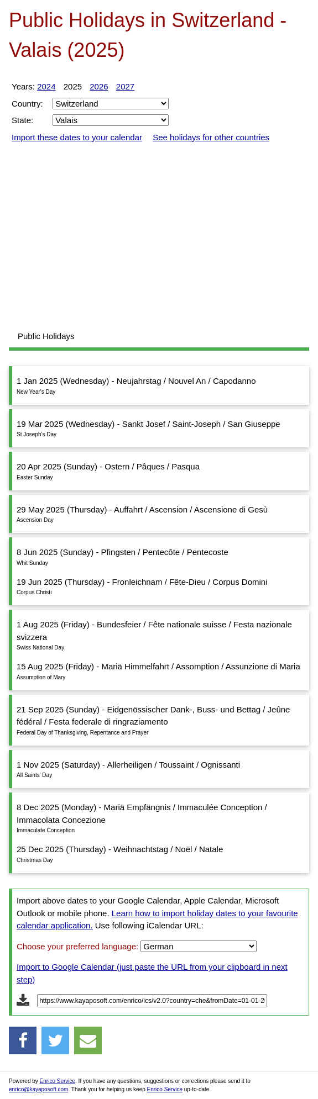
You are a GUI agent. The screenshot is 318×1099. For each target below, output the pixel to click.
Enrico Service (57, 1081)
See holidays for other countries (211, 137)
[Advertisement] (159, 237)
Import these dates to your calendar (77, 137)
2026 (99, 86)
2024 (46, 86)
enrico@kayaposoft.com (38, 1089)
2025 (73, 86)
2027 (125, 86)
